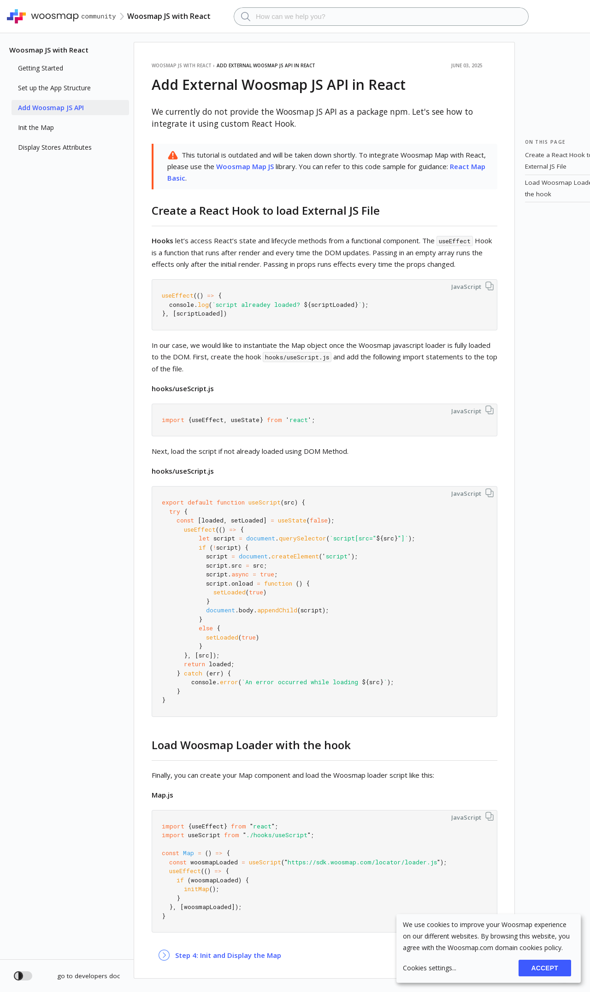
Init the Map (36, 127)
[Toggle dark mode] (23, 975)
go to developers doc (88, 976)
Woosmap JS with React (48, 49)
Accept (544, 968)
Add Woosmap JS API (51, 107)
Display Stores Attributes (55, 147)
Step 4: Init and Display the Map (228, 955)
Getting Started (40, 68)
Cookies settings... (429, 967)
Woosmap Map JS (245, 166)
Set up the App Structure (54, 87)
